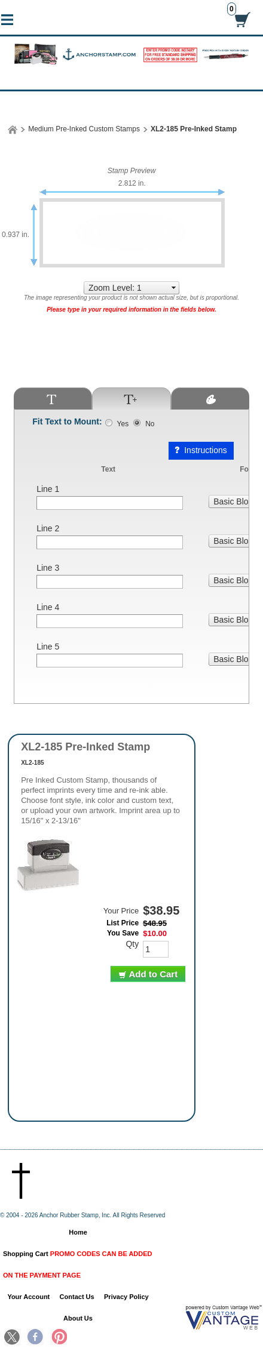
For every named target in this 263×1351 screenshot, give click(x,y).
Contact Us (77, 1296)
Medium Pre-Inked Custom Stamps (84, 129)
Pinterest (58, 1338)
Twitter (12, 1338)
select (174, 287)
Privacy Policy (126, 1296)
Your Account (28, 1296)
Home (78, 1232)
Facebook (35, 1338)
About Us (78, 1318)
